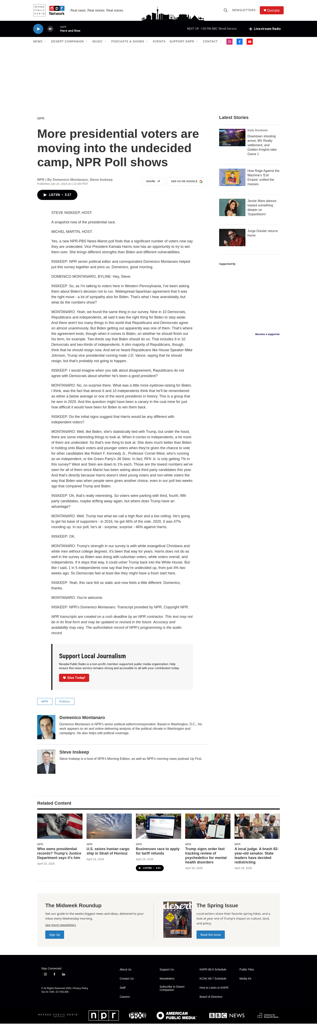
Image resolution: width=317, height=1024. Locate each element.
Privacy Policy (80, 988)
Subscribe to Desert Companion (172, 989)
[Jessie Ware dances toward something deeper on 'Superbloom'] (232, 208)
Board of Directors (211, 997)
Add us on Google (187, 182)
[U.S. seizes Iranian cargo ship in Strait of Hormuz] (109, 826)
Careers (125, 997)
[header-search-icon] (226, 10)
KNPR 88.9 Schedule (213, 969)
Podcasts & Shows (127, 42)
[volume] (50, 29)
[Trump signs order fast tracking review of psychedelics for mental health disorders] (207, 826)
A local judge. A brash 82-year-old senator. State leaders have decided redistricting (257, 856)
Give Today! (74, 678)
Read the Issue (211, 935)
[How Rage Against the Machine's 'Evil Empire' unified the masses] (232, 177)
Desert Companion (67, 42)
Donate (273, 10)
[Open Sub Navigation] (45, 42)
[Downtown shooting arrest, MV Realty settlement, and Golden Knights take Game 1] (232, 138)
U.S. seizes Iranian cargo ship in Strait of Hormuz (108, 851)
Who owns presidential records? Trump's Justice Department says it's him (59, 853)
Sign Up (54, 935)
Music (97, 42)
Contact (210, 42)
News (37, 42)
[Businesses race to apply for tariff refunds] (158, 826)
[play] (38, 29)
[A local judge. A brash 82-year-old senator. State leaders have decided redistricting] (257, 826)
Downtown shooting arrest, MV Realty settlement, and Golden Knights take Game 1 (262, 145)
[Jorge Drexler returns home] (232, 238)
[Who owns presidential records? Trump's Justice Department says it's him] (59, 826)
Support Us (167, 969)
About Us (125, 969)
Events (159, 42)
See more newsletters (60, 925)
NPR (40, 119)
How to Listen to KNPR (214, 988)
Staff (123, 988)
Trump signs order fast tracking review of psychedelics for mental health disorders (206, 856)
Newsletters (244, 10)
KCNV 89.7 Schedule (213, 979)
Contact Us (127, 979)
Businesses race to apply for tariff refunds (158, 851)
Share (153, 182)
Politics (64, 701)
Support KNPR (182, 42)
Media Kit (245, 979)
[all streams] (265, 29)
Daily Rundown (257, 130)
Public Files (247, 969)
